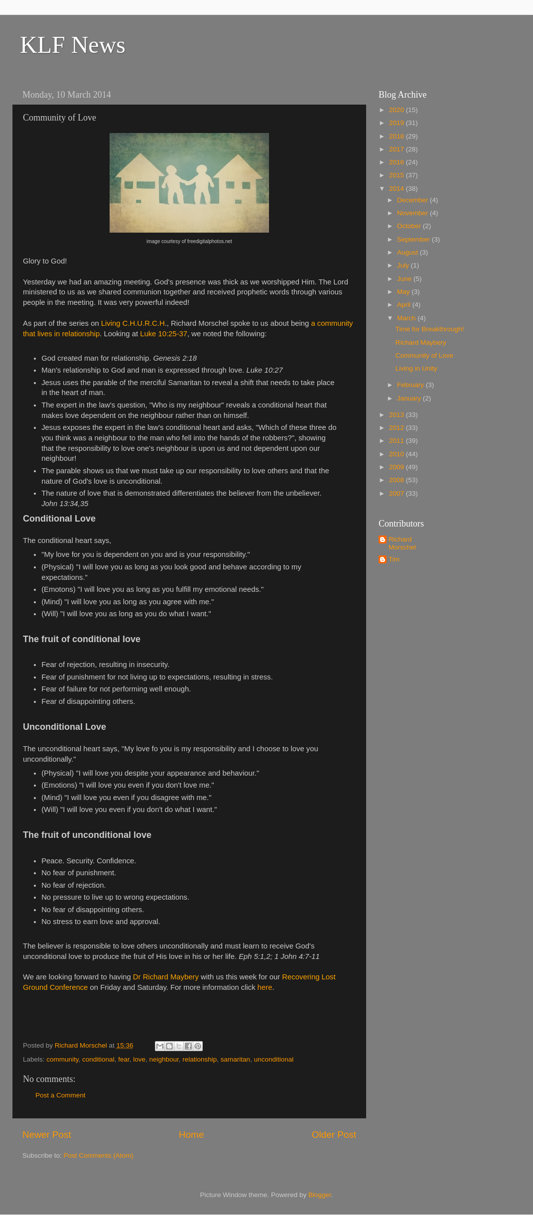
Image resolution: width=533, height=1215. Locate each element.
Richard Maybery (421, 342)
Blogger (319, 1195)
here (265, 987)
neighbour (163, 1059)
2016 (397, 162)
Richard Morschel (402, 543)
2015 (397, 175)
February (411, 385)
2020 (397, 110)
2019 (397, 123)
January (410, 398)
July (404, 265)
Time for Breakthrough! (430, 329)
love (139, 1059)
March (407, 318)
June (405, 278)
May (404, 291)
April (404, 304)
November (413, 213)
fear (124, 1059)
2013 (397, 414)
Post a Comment (60, 1095)
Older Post (334, 1134)
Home (191, 1134)
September (414, 239)
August (408, 252)
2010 (397, 454)
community (62, 1059)
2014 (397, 188)
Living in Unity (416, 368)
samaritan (235, 1059)
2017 (397, 149)
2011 (397, 440)
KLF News (73, 44)
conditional (98, 1059)
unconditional (274, 1059)
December (413, 200)
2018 (397, 136)
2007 (397, 493)
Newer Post (46, 1134)
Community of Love (424, 355)
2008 (397, 480)
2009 (397, 467)
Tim (394, 559)
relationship (199, 1059)
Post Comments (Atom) (98, 1155)
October (410, 226)
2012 (397, 427)
